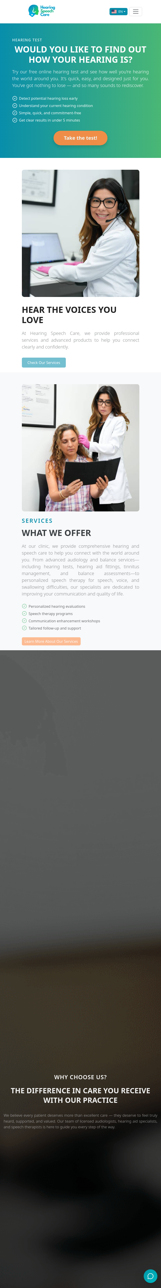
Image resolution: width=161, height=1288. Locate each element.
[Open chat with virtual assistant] (150, 1276)
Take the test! (80, 140)
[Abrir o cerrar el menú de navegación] (135, 11)
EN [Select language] (117, 11)
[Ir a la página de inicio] (42, 11)
